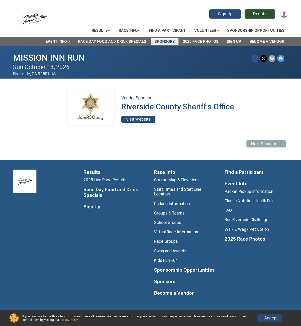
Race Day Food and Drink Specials (112, 41)
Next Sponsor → (266, 143)
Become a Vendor (267, 41)
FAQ (228, 210)
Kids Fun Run (166, 260)
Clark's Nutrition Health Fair (249, 201)
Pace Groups (166, 241)
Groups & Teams (169, 213)
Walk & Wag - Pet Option (247, 229)
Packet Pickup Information (249, 191)
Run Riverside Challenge (246, 219)
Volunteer (205, 30)
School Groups (167, 222)
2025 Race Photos (200, 41)
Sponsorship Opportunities (255, 30)
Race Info (128, 30)
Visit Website (138, 119)
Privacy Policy (69, 320)
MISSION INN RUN (49, 58)
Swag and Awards (170, 251)
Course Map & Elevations (177, 180)
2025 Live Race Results (105, 180)
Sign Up (224, 13)
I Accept (270, 318)
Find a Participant (167, 30)
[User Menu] (283, 14)
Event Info (56, 41)
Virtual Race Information (176, 232)
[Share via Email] (272, 58)
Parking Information (172, 203)
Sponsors (164, 41)
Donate (259, 13)
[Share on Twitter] (264, 58)
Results (100, 30)
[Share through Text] (280, 58)
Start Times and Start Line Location (177, 191)
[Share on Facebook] (255, 58)
